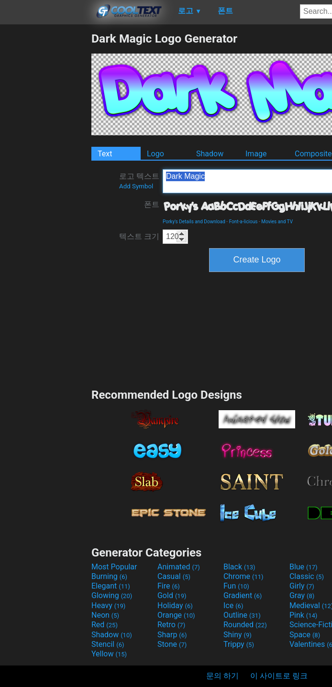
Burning (109, 576)
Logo (155, 153)
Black (239, 566)
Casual (173, 576)
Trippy (238, 644)
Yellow (109, 653)
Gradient (242, 595)
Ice (233, 605)
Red (104, 624)
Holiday (175, 605)
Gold (172, 595)
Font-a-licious (243, 221)
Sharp (172, 634)
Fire (168, 585)
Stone (172, 644)
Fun (236, 585)
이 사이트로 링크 (279, 675)
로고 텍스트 (139, 181)
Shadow (209, 153)
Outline (242, 615)
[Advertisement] (45, 175)
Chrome (243, 576)
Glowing (111, 595)
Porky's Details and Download (194, 221)
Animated (178, 566)
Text (105, 153)
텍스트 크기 (139, 236)
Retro (171, 624)
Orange (176, 615)
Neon (105, 615)
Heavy (108, 605)
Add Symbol (136, 186)
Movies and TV (277, 221)
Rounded (245, 624)
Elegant (110, 585)
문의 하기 (222, 675)
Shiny (237, 634)
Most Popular (114, 566)
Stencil (107, 644)
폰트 (151, 204)
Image (256, 153)
